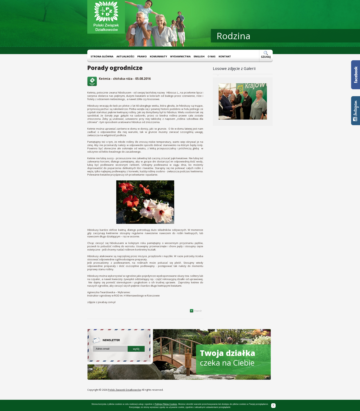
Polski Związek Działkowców (124, 389)
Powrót (196, 310)
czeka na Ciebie (227, 358)
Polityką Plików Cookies (166, 404)
